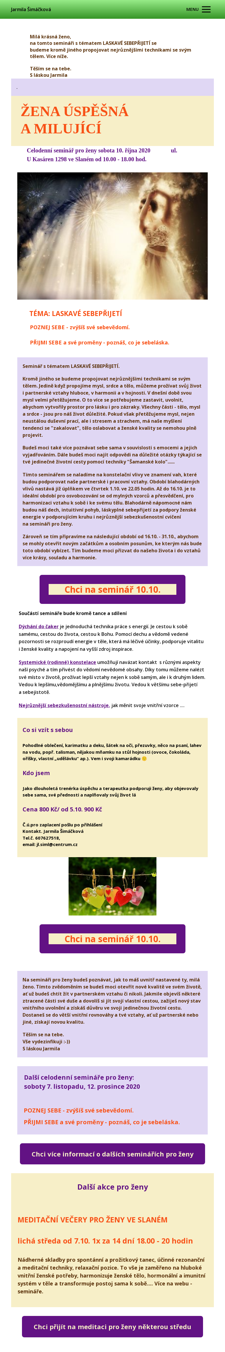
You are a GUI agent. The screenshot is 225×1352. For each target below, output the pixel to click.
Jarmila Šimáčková (31, 9)
